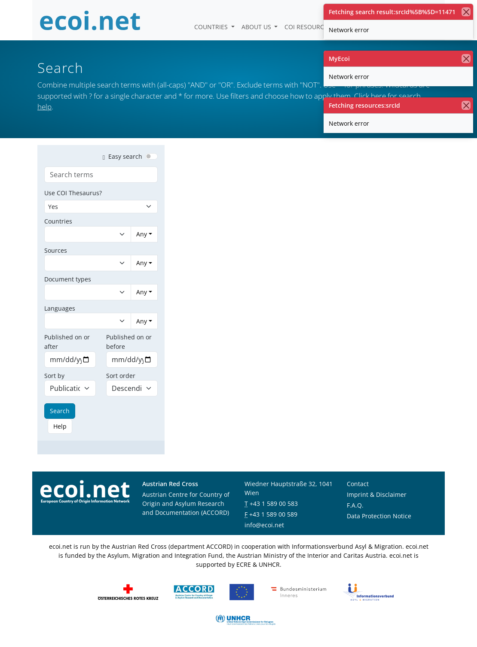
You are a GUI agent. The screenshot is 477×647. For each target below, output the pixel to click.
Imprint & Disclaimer (377, 494)
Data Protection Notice (379, 516)
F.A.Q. (355, 505)
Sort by (54, 376)
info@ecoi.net (264, 525)
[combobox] (79, 234)
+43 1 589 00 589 (273, 514)
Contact (358, 484)
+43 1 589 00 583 (274, 503)
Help (60, 426)
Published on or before (129, 342)
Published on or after (67, 342)
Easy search (120, 156)
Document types (67, 279)
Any (141, 234)
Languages (59, 308)
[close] (466, 11)
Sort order (120, 376)
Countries (211, 27)
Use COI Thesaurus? (73, 193)
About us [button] (257, 27)
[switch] (151, 156)
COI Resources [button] (308, 27)
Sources (55, 250)
